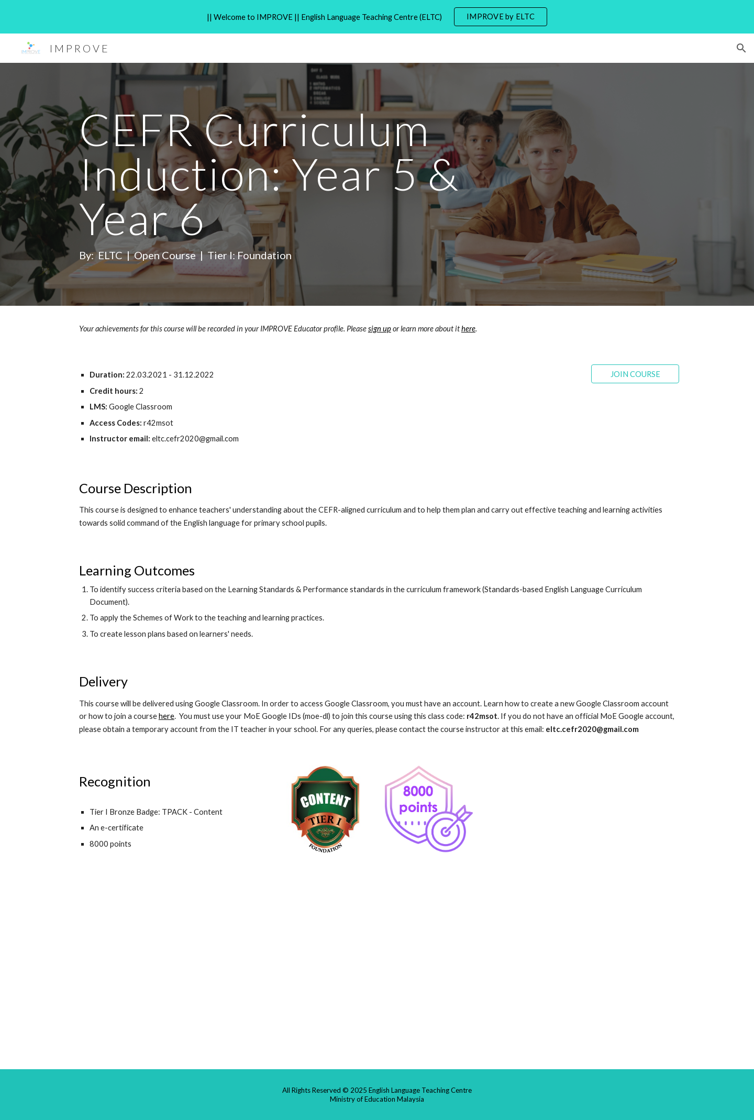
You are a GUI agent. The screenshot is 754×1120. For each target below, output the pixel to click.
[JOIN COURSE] (635, 374)
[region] (377, 17)
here (166, 716)
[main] (299, 185)
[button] (741, 48)
